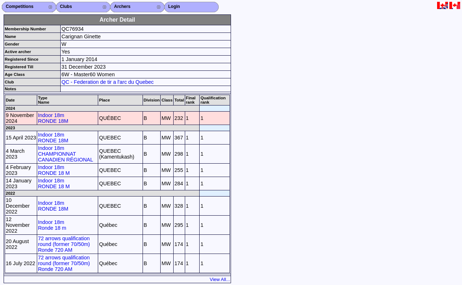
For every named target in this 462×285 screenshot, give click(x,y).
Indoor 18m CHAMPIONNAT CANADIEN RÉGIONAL (65, 154)
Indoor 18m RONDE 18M (53, 118)
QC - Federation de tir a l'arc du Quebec (107, 82)
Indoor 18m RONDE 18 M (54, 170)
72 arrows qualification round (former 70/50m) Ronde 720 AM (64, 244)
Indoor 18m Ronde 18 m (52, 225)
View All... (220, 279)
